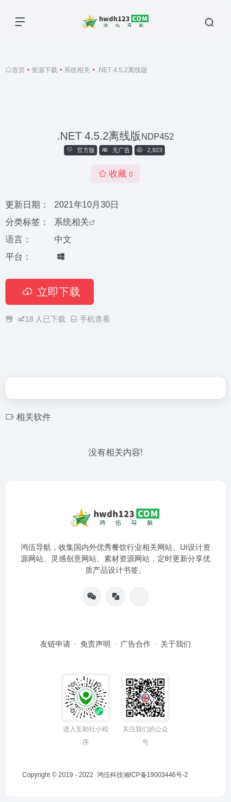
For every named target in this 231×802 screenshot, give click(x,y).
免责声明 (95, 644)
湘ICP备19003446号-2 (155, 775)
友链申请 (55, 644)
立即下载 (49, 292)
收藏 (115, 173)
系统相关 (77, 70)
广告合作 (135, 644)
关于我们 (176, 644)
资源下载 (44, 70)
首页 (18, 70)
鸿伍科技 (109, 775)
